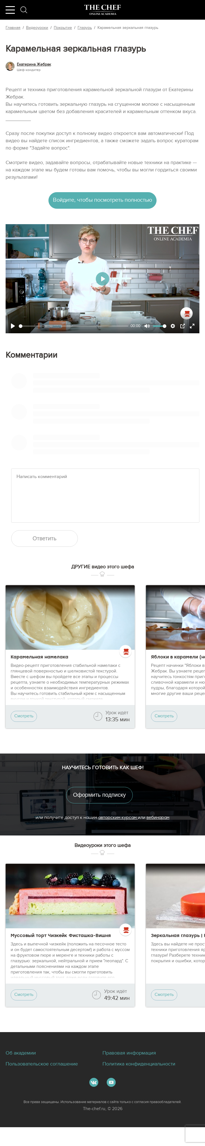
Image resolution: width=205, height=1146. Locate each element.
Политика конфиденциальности (142, 1082)
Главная (13, 27)
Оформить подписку (102, 806)
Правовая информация (132, 1071)
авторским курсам (118, 829)
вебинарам (157, 829)
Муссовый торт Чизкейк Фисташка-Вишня (61, 950)
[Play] (12, 327)
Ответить (47, 548)
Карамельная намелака (39, 668)
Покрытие (63, 27)
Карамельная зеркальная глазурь (127, 27)
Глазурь (85, 27)
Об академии (22, 1071)
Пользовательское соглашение (46, 1082)
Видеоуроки (37, 27)
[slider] (73, 327)
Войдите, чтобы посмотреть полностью (102, 201)
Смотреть (25, 727)
